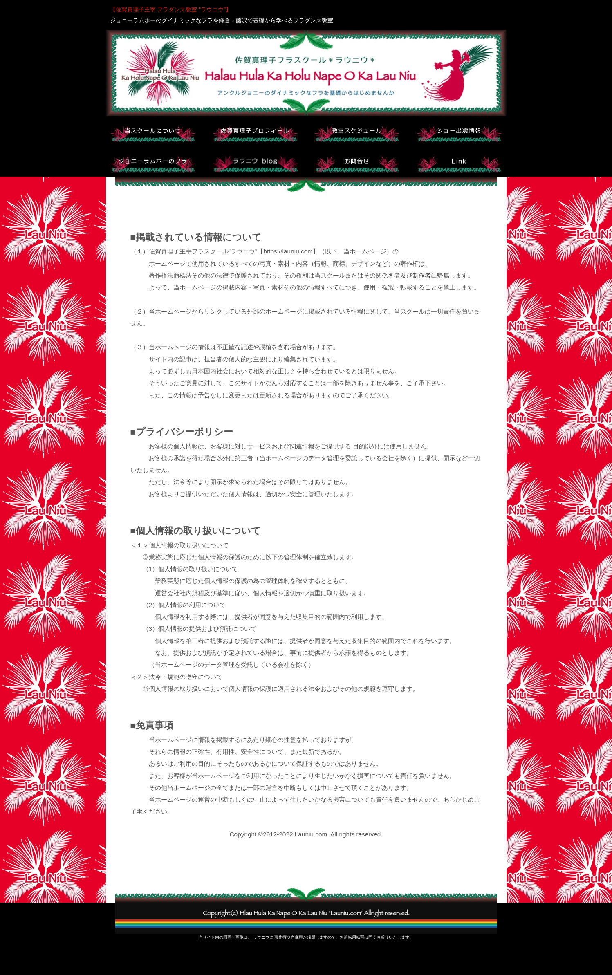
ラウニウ (261, 937)
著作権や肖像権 (288, 937)
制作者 (421, 275)
